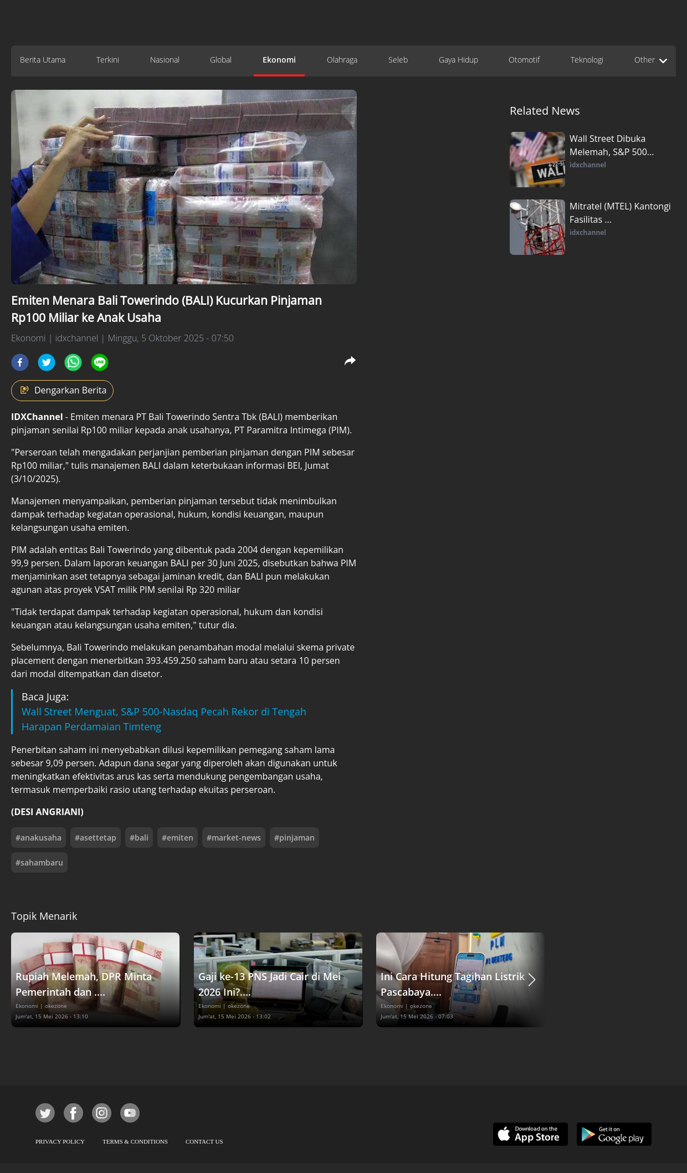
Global (221, 59)
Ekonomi (279, 59)
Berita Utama (42, 59)
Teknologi (587, 59)
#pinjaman (294, 837)
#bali (139, 837)
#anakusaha (38, 837)
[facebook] (20, 362)
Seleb (398, 59)
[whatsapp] (73, 362)
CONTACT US (204, 1141)
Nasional (165, 59)
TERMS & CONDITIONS (135, 1141)
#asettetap (95, 837)
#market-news (234, 837)
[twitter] (46, 362)
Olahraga (342, 59)
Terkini (107, 59)
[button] (532, 980)
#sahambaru (39, 862)
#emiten (177, 837)
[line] (100, 362)
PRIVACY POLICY (60, 1141)
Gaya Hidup (458, 59)
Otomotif (524, 59)
